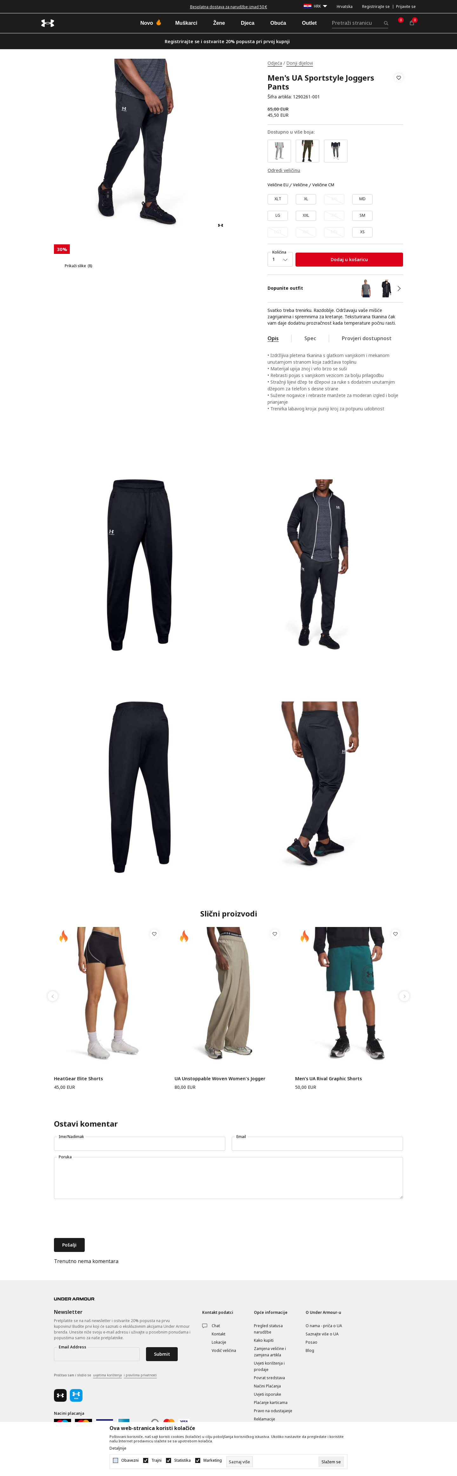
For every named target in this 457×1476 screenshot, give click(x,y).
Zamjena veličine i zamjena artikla (270, 1352)
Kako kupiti (264, 1340)
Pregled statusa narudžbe (268, 1329)
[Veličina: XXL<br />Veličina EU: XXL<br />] (306, 216)
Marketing (212, 1460)
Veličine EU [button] (278, 185)
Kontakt (218, 1334)
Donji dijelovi (299, 63)
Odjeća (275, 63)
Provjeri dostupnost (367, 338)
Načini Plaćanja (267, 1386)
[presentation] (102, 1219)
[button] (398, 87)
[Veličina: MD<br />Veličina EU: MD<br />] (362, 199)
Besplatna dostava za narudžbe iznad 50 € (228, 7)
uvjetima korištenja (107, 1375)
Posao (311, 1342)
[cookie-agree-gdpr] (331, 1461)
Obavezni (130, 1460)
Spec (310, 338)
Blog (310, 1350)
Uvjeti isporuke (267, 1394)
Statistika (182, 1460)
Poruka (65, 1157)
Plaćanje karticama (271, 1402)
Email (241, 1136)
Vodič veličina (224, 1350)
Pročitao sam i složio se (105, 1375)
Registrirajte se (376, 6)
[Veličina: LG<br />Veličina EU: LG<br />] (278, 216)
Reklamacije (264, 1419)
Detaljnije (117, 1448)
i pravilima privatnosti (140, 1375)
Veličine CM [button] (323, 185)
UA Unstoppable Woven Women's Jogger (220, 1079)
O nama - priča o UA (324, 1325)
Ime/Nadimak (71, 1136)
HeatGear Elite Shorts (78, 1079)
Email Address (72, 1347)
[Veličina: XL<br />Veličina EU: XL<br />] (306, 199)
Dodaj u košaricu (349, 259)
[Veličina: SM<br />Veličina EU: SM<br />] (362, 216)
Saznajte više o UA (322, 1334)
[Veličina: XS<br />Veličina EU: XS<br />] (362, 232)
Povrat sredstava (269, 1377)
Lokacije (219, 1342)
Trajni (156, 1460)
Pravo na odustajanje (273, 1410)
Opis (273, 338)
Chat (216, 1325)
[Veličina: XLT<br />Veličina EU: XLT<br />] (278, 199)
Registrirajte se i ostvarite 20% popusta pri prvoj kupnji (227, 41)
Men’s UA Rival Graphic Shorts (328, 1079)
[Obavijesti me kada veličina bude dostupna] (334, 199)
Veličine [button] (300, 185)
